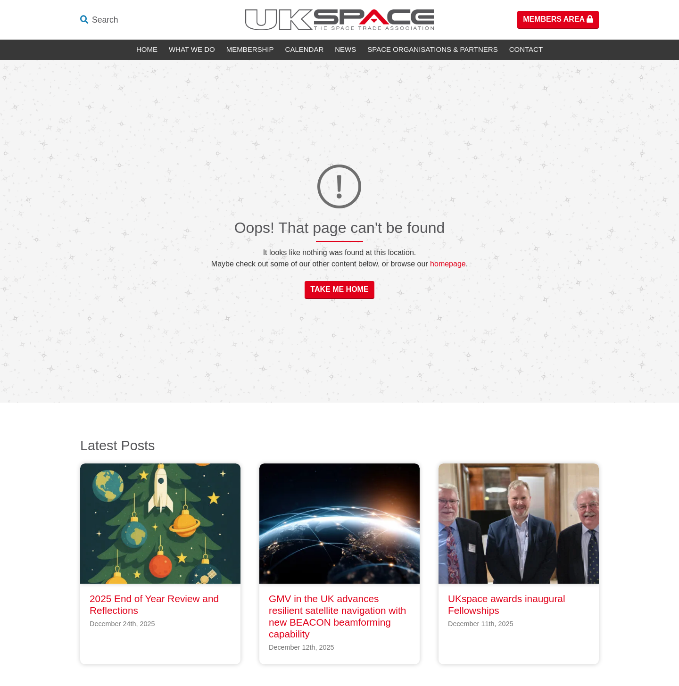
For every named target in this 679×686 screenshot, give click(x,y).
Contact (526, 49)
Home (146, 49)
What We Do (192, 49)
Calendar (304, 49)
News (345, 49)
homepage (448, 264)
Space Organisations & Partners (432, 49)
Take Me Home (339, 289)
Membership (250, 49)
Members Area (558, 19)
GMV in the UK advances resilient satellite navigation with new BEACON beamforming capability (337, 616)
